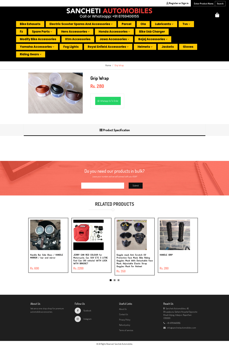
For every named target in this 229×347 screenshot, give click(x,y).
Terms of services (126, 330)
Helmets (145, 47)
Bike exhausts (30, 24)
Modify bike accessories (38, 39)
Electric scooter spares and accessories (81, 24)
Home (108, 65)
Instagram (83, 319)
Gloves (188, 47)
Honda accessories (114, 32)
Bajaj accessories (152, 39)
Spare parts (42, 32)
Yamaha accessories (37, 47)
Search (220, 3)
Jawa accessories (114, 39)
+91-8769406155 (171, 323)
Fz (21, 32)
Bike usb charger (152, 32)
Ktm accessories (77, 39)
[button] (217, 16)
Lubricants (164, 24)
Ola (143, 24)
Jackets (168, 47)
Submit (136, 185)
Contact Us (123, 314)
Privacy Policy (124, 319)
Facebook (83, 310)
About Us (123, 309)
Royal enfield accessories (108, 47)
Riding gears (30, 54)
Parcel (126, 24)
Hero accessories (75, 32)
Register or (177, 3)
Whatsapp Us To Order (108, 101)
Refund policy (124, 325)
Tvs (186, 24)
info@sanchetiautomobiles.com (179, 327)
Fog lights (71, 47)
